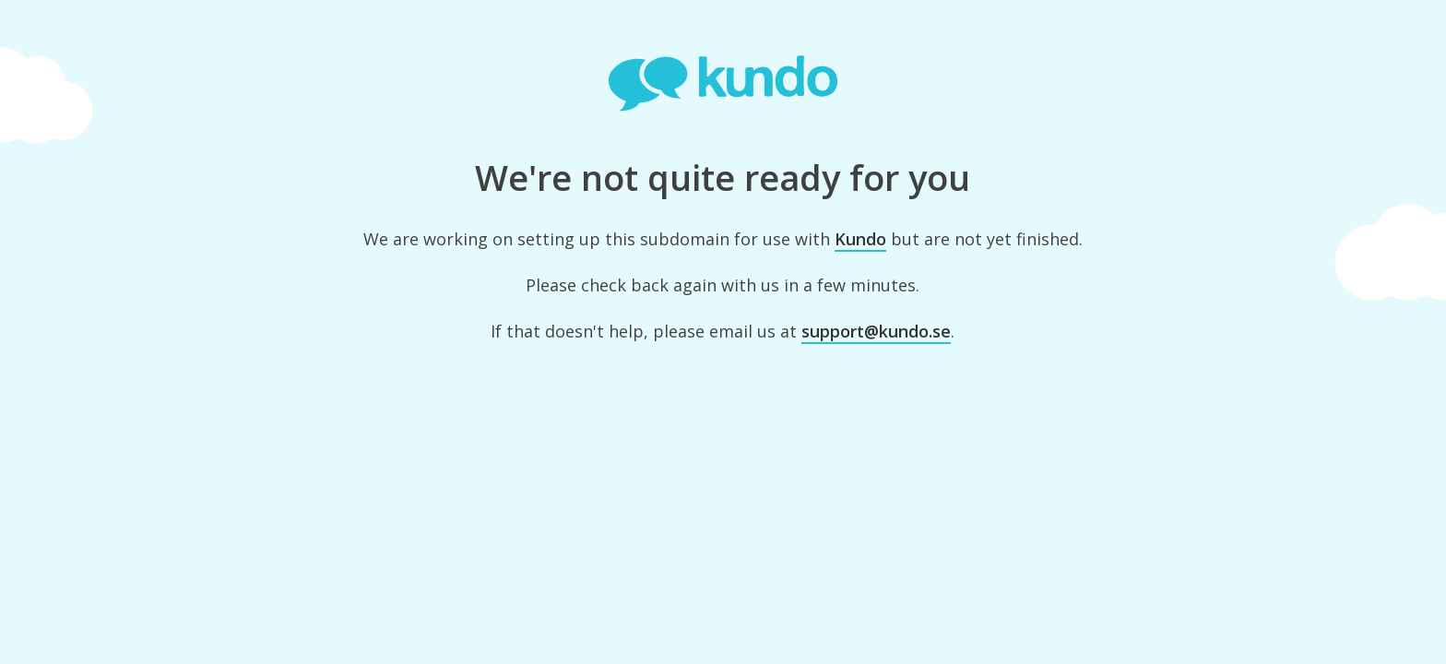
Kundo (860, 239)
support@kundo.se (876, 331)
